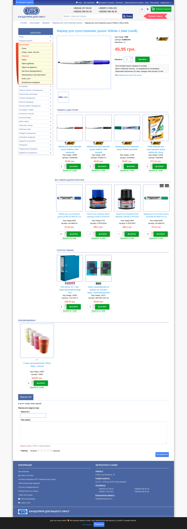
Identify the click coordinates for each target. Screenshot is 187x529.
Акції (80, 3)
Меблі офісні (24, 121)
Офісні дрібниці (28, 63)
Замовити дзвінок (25, 2)
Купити (142, 59)
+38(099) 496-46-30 (107, 11)
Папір (21, 37)
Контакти (119, 3)
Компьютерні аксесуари (28, 94)
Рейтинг (24, 450)
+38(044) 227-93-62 (82, 8)
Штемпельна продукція (31, 82)
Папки (24, 60)
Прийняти (99, 525)
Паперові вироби (25, 41)
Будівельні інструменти (28, 153)
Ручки (24, 48)
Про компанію (89, 3)
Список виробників (28, 498)
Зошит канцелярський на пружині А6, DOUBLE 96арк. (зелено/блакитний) (98, 290)
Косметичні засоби (26, 114)
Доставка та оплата (106, 3)
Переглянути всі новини (134, 3)
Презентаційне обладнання (30, 106)
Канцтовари (34, 23)
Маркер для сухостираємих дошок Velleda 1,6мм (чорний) (98, 149)
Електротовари (25, 118)
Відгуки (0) (25, 396)
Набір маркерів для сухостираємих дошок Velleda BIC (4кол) (156, 149)
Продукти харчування (27, 133)
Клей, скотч (26, 79)
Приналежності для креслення (34, 75)
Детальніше (87, 525)
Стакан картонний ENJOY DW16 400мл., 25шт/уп (37, 364)
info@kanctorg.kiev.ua (103, 498)
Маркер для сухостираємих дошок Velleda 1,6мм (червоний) (69, 149)
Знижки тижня (155, 16)
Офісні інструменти (29, 67)
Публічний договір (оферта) (29, 483)
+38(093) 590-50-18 (82, 11)
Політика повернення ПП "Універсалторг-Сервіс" (37, 479)
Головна (23, 23)
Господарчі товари (26, 110)
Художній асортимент (27, 141)
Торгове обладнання (27, 98)
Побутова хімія (25, 129)
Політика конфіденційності (28, 487)
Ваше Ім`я (25, 411)
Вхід (146, 3)
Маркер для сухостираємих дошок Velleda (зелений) (127, 147)
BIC (124, 42)
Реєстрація (154, 3)
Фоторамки (23, 86)
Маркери (46, 23)
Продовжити (162, 454)
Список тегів (25, 502)
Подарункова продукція (28, 149)
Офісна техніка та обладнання (31, 90)
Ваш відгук (25, 419)
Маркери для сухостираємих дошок (67, 23)
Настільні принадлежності (32, 71)
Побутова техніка (25, 125)
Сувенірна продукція (27, 137)
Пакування (23, 145)
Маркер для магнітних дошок (130, 75)
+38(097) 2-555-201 (107, 8)
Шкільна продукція (26, 102)
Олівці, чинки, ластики (30, 52)
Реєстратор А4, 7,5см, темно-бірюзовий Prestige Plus (70, 290)
